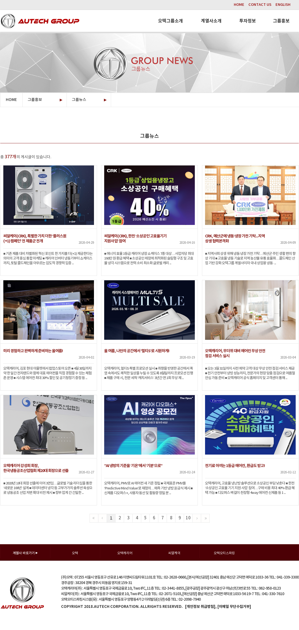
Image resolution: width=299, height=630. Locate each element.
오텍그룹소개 (170, 21)
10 (188, 518)
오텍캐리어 (124, 553)
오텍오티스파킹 (224, 553)
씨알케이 (174, 553)
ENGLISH (283, 4)
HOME (239, 4)
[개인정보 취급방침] (200, 607)
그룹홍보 (281, 21)
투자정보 (247, 21)
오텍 (75, 553)
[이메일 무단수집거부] (234, 607)
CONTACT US (259, 4)
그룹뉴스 (89, 100)
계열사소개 (211, 21)
